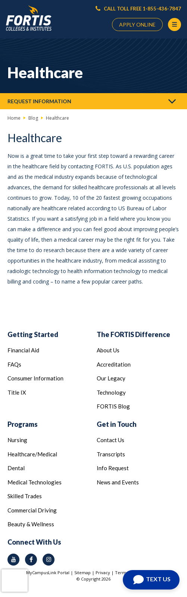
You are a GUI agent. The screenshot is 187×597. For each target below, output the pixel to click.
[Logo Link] (29, 18)
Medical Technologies (34, 482)
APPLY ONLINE (137, 24)
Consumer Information (35, 378)
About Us (108, 350)
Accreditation (114, 364)
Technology (111, 392)
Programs (22, 424)
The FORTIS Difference (133, 334)
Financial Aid (23, 350)
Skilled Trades (24, 496)
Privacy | (105, 572)
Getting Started (32, 334)
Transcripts (111, 454)
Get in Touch (117, 424)
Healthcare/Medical (32, 454)
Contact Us (110, 440)
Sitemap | (85, 572)
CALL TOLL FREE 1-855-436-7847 (138, 9)
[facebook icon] (31, 560)
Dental (16, 468)
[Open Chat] (151, 580)
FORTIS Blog (113, 406)
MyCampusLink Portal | (50, 572)
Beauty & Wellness (30, 524)
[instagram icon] (48, 560)
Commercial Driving (32, 510)
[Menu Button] (174, 24)
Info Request (113, 468)
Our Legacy (111, 378)
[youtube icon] (13, 560)
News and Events (118, 482)
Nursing (17, 440)
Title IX (16, 392)
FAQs (14, 364)
